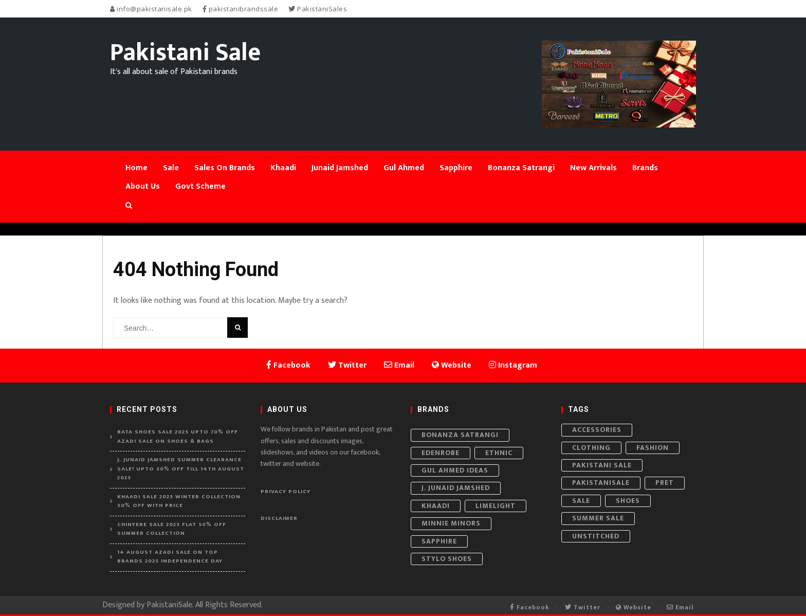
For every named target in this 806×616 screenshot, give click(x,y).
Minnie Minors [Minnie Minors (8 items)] (451, 523)
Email (680, 607)
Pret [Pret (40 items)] (664, 482)
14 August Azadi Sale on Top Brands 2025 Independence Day (170, 557)
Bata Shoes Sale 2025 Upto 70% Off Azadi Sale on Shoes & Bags (177, 437)
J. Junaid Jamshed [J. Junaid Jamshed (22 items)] (456, 488)
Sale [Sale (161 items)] (581, 500)
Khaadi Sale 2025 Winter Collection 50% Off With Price (179, 502)
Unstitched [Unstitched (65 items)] (595, 536)
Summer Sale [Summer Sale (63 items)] (598, 518)
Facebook (529, 607)
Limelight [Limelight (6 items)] (495, 506)
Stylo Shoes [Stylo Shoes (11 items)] (447, 559)
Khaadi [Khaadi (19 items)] (436, 506)
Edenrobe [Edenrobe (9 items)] (441, 453)
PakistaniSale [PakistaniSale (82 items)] (601, 482)
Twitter (582, 607)
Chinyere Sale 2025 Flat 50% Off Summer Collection (171, 529)
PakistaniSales (317, 8)
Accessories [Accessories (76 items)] (596, 430)
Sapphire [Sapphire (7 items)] (439, 541)
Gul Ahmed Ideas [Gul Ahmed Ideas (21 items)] (455, 470)
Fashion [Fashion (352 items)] (652, 448)
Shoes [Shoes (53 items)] (628, 500)
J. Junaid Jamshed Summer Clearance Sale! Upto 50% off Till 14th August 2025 (180, 469)
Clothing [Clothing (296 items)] (591, 448)
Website (633, 607)
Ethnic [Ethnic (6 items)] (498, 453)
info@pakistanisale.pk (151, 8)
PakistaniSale (169, 605)
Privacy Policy (285, 491)
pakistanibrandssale (241, 8)
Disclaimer (279, 518)
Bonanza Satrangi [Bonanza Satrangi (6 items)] (460, 435)
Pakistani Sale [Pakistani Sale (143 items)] (602, 465)
